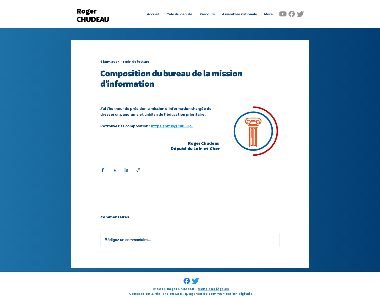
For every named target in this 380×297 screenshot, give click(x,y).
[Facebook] (291, 14)
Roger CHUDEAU (93, 15)
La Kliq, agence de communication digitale (214, 293)
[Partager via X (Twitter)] (114, 170)
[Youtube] (283, 14)
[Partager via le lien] (138, 170)
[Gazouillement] (300, 14)
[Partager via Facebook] (102, 170)
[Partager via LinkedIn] (126, 170)
